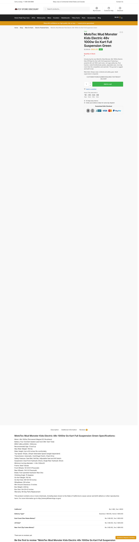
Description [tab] (55, 434)
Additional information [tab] (69, 434)
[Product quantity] (86, 88)
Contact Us (119, 2)
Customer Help (108, 9)
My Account (96, 9)
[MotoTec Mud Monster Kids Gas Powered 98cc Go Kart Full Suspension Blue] (122, 37)
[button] (119, 20)
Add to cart (108, 89)
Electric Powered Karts (42, 32)
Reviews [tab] (83, 434)
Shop (21, 32)
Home (16, 32)
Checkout (120, 9)
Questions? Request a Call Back (126, 537)
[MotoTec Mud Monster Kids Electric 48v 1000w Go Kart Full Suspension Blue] (120, 37)
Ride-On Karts (29, 32)
